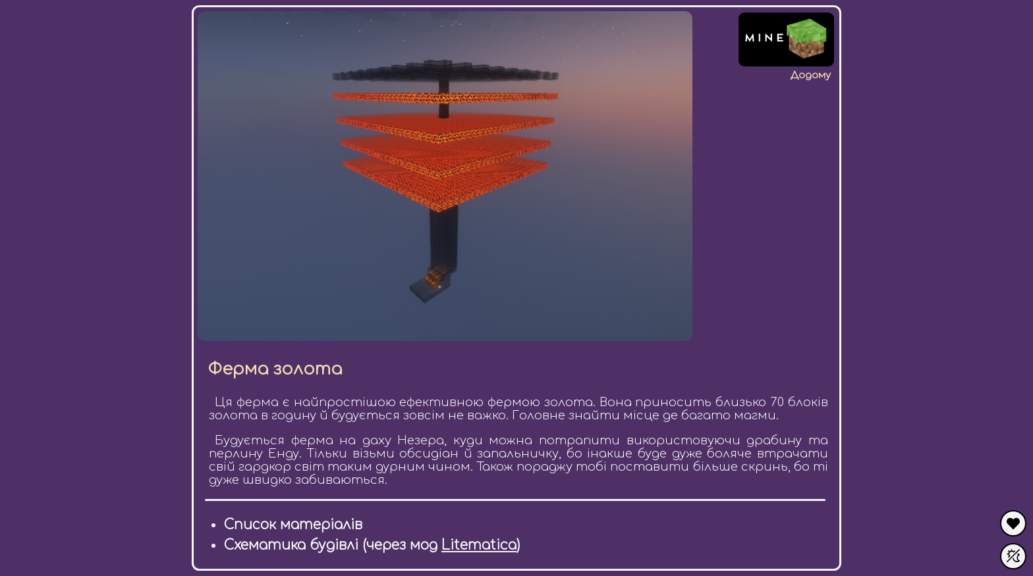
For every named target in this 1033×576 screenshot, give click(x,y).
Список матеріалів (293, 525)
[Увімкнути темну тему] (1013, 556)
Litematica (478, 545)
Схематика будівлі (291, 545)
